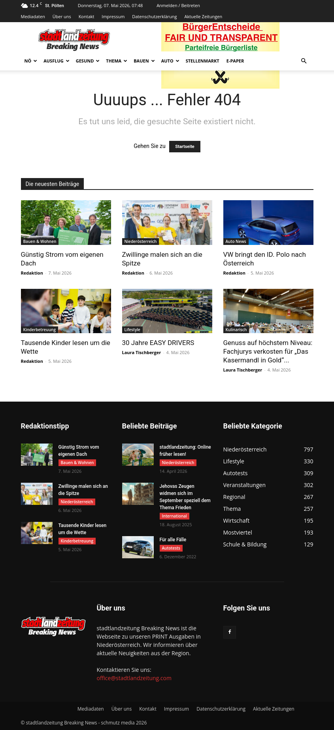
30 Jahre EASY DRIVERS (158, 343)
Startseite (184, 146)
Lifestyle (132, 329)
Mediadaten (33, 16)
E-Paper (235, 61)
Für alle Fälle (173, 539)
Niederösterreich (141, 241)
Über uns (62, 16)
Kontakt (86, 16)
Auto (170, 61)
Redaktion (32, 273)
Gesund (88, 61)
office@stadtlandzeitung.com (134, 678)
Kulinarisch (236, 329)
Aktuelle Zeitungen (203, 16)
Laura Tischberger (141, 352)
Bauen (144, 61)
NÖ (31, 61)
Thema (116, 61)
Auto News (236, 241)
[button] (303, 61)
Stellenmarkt (202, 61)
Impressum (113, 16)
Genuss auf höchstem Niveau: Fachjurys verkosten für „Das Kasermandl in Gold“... (268, 351)
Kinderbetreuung (39, 329)
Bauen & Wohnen (40, 241)
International (174, 516)
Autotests (171, 548)
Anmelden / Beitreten (178, 5)
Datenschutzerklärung (154, 16)
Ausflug (56, 61)
